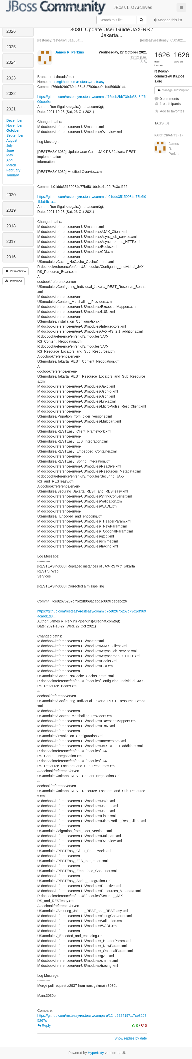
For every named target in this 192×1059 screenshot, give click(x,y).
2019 (11, 210)
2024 (11, 62)
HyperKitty (96, 1053)
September (14, 135)
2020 (11, 194)
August (11, 140)
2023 (11, 78)
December (14, 120)
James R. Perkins (69, 52)
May (9, 155)
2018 (11, 226)
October (13, 130)
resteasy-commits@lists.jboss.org (169, 76)
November (14, 125)
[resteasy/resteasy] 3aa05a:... (60, 40)
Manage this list (168, 20)
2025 (11, 46)
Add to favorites (169, 111)
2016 (11, 257)
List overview (15, 271)
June (10, 150)
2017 (11, 241)
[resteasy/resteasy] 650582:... (163, 40)
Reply (44, 1026)
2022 (11, 93)
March (11, 165)
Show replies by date (130, 1038)
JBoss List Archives (79, 7)
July (9, 145)
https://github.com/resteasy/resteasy (77, 82)
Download (13, 281)
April (9, 160)
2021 (11, 109)
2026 (11, 31)
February (13, 170)
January (12, 175)
